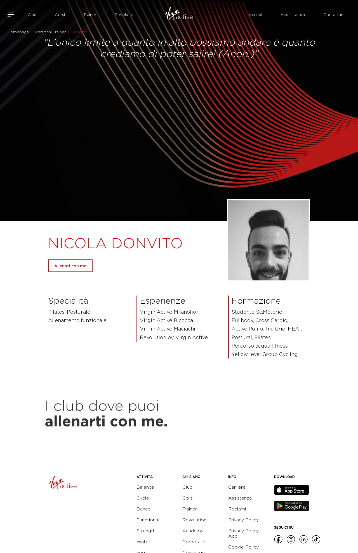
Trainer (89, 14)
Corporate (193, 541)
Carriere (237, 487)
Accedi (255, 14)
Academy (192, 530)
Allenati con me (70, 265)
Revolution (125, 14)
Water (143, 541)
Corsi (60, 14)
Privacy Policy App (243, 533)
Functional (147, 519)
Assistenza (240, 498)
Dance (143, 509)
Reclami (237, 509)
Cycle (142, 498)
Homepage (18, 32)
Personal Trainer (50, 32)
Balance (145, 487)
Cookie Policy (243, 547)
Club (32, 14)
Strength (146, 530)
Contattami (334, 14)
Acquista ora (293, 14)
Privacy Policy (243, 519)
